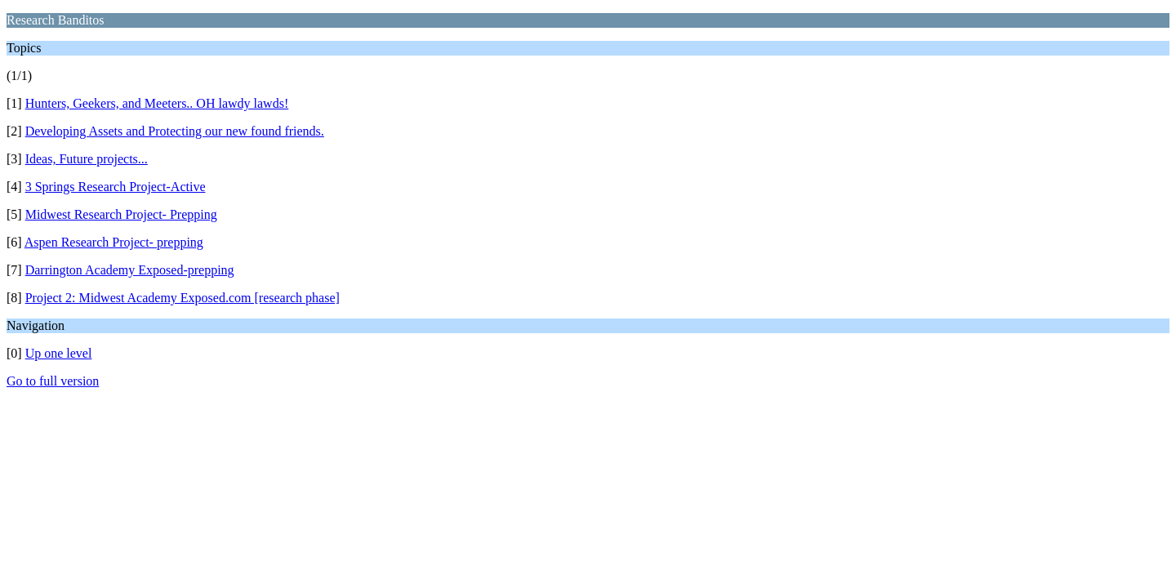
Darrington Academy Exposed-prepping (129, 270)
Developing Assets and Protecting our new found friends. (174, 131)
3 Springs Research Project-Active (115, 187)
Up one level (58, 353)
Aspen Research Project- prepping (113, 242)
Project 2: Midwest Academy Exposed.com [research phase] (182, 298)
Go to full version (53, 381)
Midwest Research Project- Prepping (121, 214)
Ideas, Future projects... (86, 159)
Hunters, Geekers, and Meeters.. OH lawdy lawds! (157, 103)
